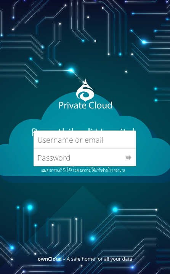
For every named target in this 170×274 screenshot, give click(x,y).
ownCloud (50, 258)
